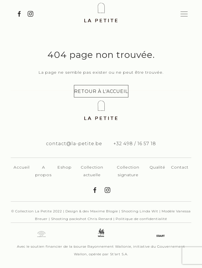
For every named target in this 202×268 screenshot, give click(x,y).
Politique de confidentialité (141, 219)
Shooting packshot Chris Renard (82, 219)
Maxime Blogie (104, 211)
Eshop (64, 167)
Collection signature (128, 171)
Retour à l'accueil (101, 91)
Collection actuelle (92, 171)
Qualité (157, 167)
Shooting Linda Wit (140, 211)
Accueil (22, 167)
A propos (43, 171)
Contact (179, 167)
